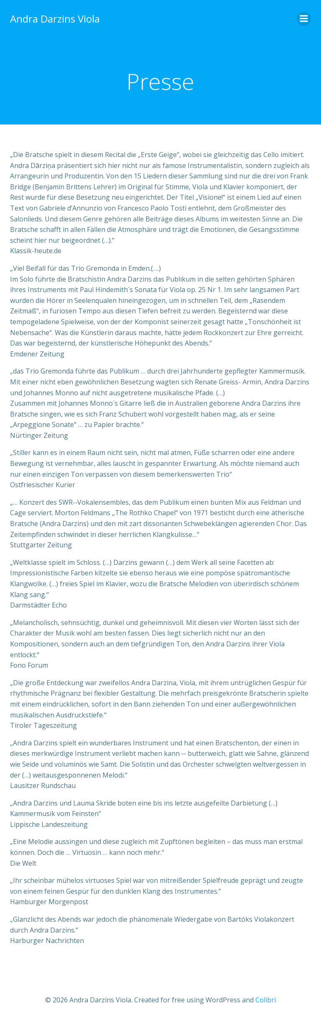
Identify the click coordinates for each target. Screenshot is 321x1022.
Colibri (265, 999)
